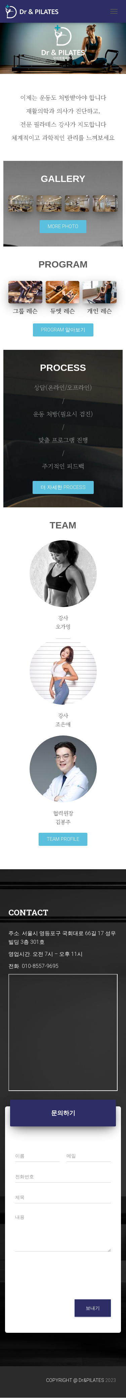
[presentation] (66, 1288)
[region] (63, 42)
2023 (110, 1380)
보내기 (93, 1308)
